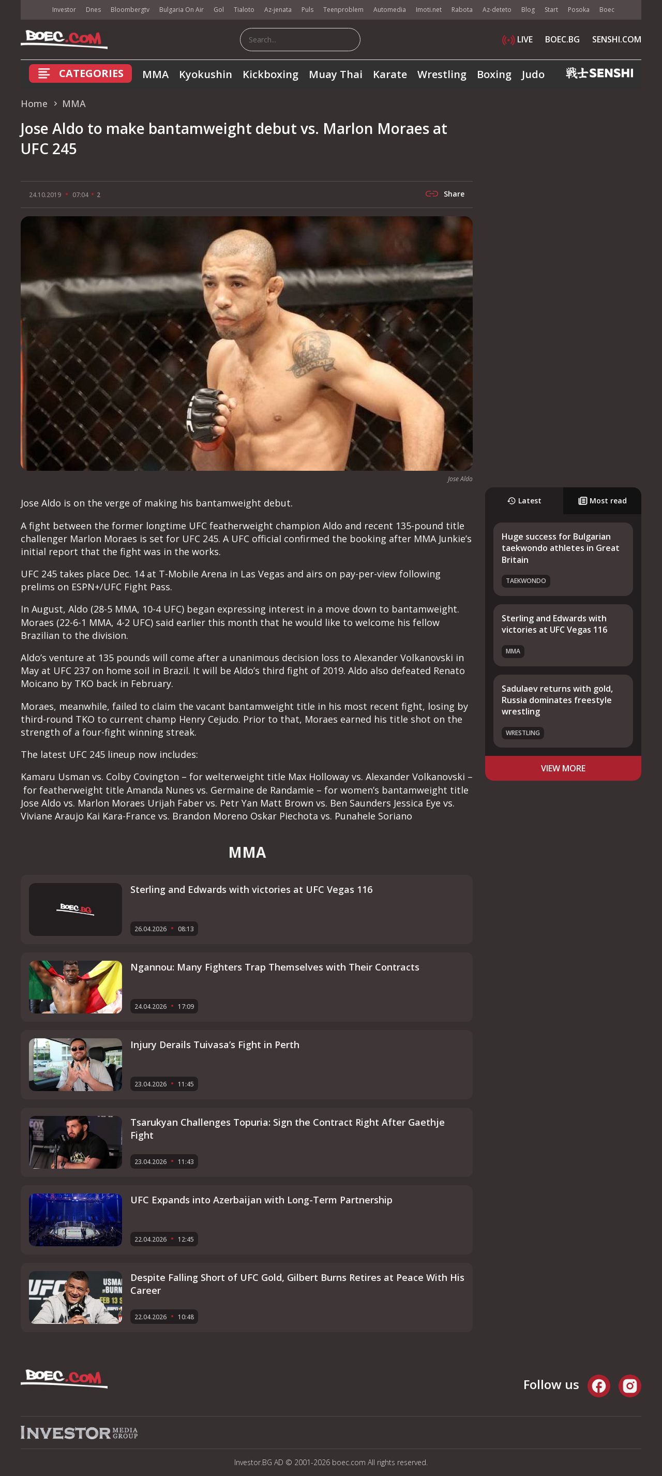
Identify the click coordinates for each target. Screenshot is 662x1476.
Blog (528, 9)
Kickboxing (270, 74)
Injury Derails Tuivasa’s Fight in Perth (214, 1044)
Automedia (389, 9)
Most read (602, 500)
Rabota (462, 9)
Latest (524, 500)
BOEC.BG (562, 39)
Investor (64, 9)
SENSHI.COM (616, 39)
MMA (155, 74)
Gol (219, 9)
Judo (533, 74)
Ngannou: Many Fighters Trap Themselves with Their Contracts (274, 967)
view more (563, 768)
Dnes (93, 9)
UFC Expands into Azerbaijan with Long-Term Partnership (261, 1200)
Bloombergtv (130, 9)
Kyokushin (205, 74)
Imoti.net (429, 9)
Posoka (579, 9)
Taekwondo (526, 580)
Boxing (494, 74)
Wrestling (442, 74)
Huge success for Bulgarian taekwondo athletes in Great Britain (561, 548)
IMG (33, 10)
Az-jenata (278, 9)
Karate (390, 74)
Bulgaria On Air (181, 9)
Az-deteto (497, 9)
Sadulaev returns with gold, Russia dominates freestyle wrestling (557, 700)
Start (551, 9)
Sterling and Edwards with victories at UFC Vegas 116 (554, 624)
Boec (606, 9)
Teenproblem (343, 9)
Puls (307, 9)
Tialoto (244, 9)
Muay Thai (336, 74)
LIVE (517, 39)
